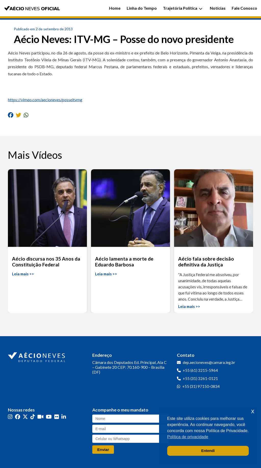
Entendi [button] (208, 451)
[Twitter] (25, 416)
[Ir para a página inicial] (37, 356)
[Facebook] (17, 416)
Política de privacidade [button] (187, 437)
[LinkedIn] (63, 416)
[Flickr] (56, 416)
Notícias (218, 8)
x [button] (252, 411)
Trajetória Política (182, 8)
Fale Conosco (244, 8)
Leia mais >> (23, 274)
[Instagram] (10, 416)
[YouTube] (49, 416)
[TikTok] (32, 416)
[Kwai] (40, 416)
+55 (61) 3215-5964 (200, 370)
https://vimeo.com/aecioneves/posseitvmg (45, 99)
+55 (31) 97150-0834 (201, 386)
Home (115, 8)
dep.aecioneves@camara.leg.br (209, 362)
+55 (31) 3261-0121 (200, 378)
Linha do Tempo (142, 8)
